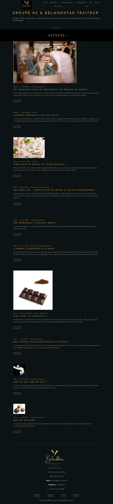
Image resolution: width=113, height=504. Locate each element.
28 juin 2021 (24, 187)
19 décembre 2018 (26, 313)
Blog (91, 2)
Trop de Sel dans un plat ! (30, 382)
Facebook (37, 495)
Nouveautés (41, 87)
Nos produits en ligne (67, 2)
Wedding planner (81, 2)
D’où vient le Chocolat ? (30, 316)
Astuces (34, 87)
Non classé (39, 246)
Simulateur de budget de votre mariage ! (39, 164)
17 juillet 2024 (24, 87)
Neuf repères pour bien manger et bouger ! (41, 342)
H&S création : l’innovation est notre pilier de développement (54, 190)
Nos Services (54, 2)
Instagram (50, 495)
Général (38, 187)
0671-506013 (61, 485)
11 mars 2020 (24, 220)
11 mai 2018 (24, 339)
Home (45, 2)
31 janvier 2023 (25, 161)
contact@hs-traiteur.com (59, 480)
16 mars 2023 (25, 112)
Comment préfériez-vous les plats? (36, 115)
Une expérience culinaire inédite (34, 223)
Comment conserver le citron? (34, 249)
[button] (54, 2)
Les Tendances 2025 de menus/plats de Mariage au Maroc (50, 89)
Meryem (16, 112)
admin (15, 87)
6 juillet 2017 (24, 379)
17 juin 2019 (24, 246)
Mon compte (57, 6)
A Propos (76, 495)
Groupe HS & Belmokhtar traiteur (62, 500)
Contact (97, 2)
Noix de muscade (24, 420)
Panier (86, 6)
